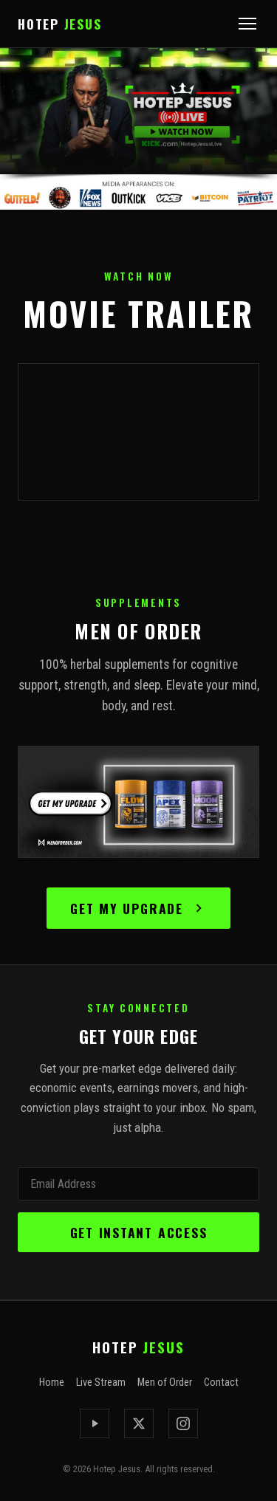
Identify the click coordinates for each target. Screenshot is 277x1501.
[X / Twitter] (139, 1423)
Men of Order (164, 1382)
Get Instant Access (139, 1232)
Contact (221, 1382)
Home (51, 1382)
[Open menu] (247, 23)
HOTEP (59, 23)
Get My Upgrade (138, 908)
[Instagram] (183, 1423)
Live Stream (101, 1382)
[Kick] (94, 1423)
